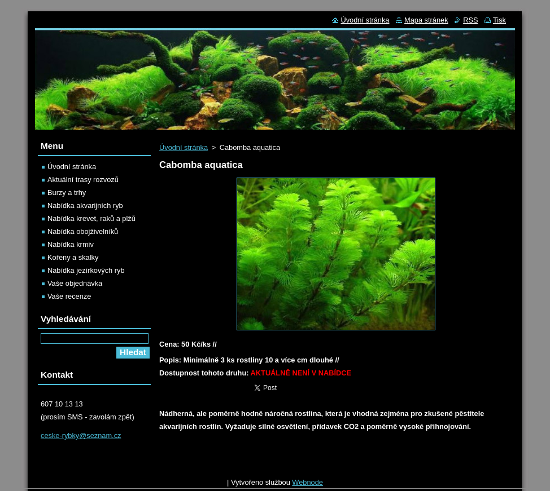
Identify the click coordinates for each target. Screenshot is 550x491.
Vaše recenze (69, 296)
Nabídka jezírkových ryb (86, 270)
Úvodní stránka (183, 147)
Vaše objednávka (74, 283)
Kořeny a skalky (72, 257)
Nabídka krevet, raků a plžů (91, 218)
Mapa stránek (426, 20)
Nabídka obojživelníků (82, 231)
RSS (470, 20)
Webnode (307, 485)
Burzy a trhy (66, 192)
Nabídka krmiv (70, 244)
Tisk (499, 20)
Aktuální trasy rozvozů (83, 179)
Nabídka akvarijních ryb (85, 205)
